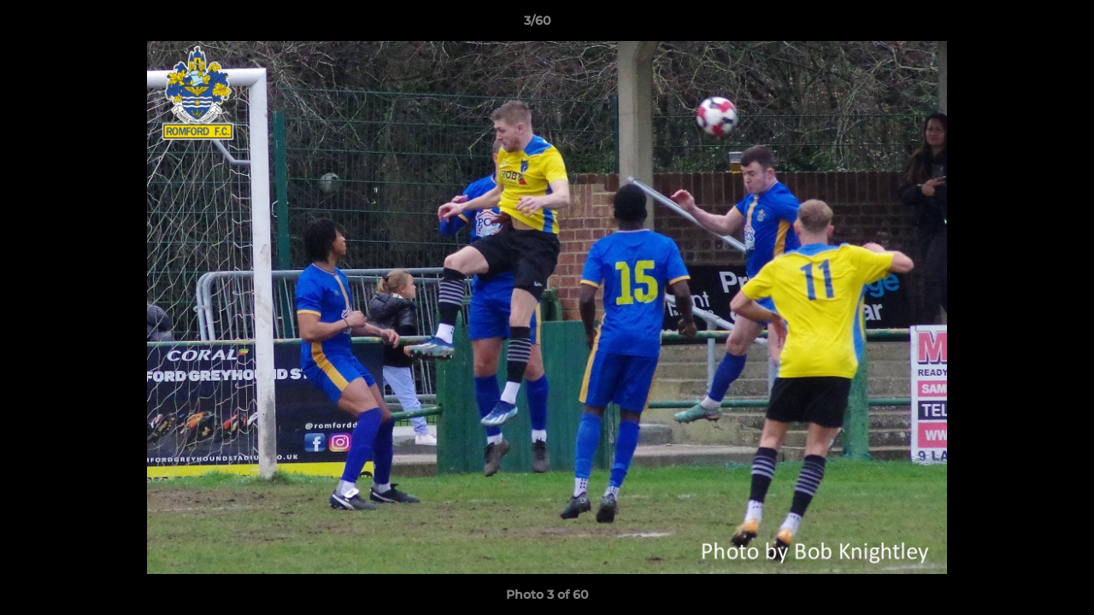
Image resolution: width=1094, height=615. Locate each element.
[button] (1022, 24)
